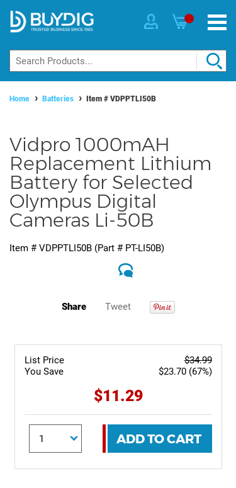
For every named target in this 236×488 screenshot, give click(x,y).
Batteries (58, 98)
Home (19, 98)
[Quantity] (55, 438)
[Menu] (217, 22)
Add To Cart (158, 438)
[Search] (118, 61)
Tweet (118, 306)
